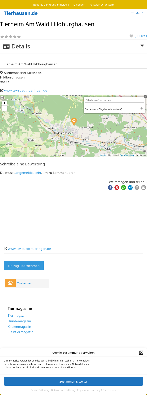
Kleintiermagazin (20, 332)
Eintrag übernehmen (24, 265)
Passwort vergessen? (102, 4)
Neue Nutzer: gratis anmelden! (51, 4)
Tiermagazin (17, 315)
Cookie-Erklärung (40, 390)
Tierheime (24, 283)
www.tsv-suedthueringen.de (25, 90)
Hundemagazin (19, 321)
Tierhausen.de (21, 13)
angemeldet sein (28, 172)
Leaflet (103, 155)
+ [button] (4, 103)
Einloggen (79, 4)
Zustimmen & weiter (73, 381)
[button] (141, 353)
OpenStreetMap (127, 155)
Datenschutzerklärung (63, 390)
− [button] (4, 108)
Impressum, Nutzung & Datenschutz (96, 390)
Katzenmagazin (19, 326)
